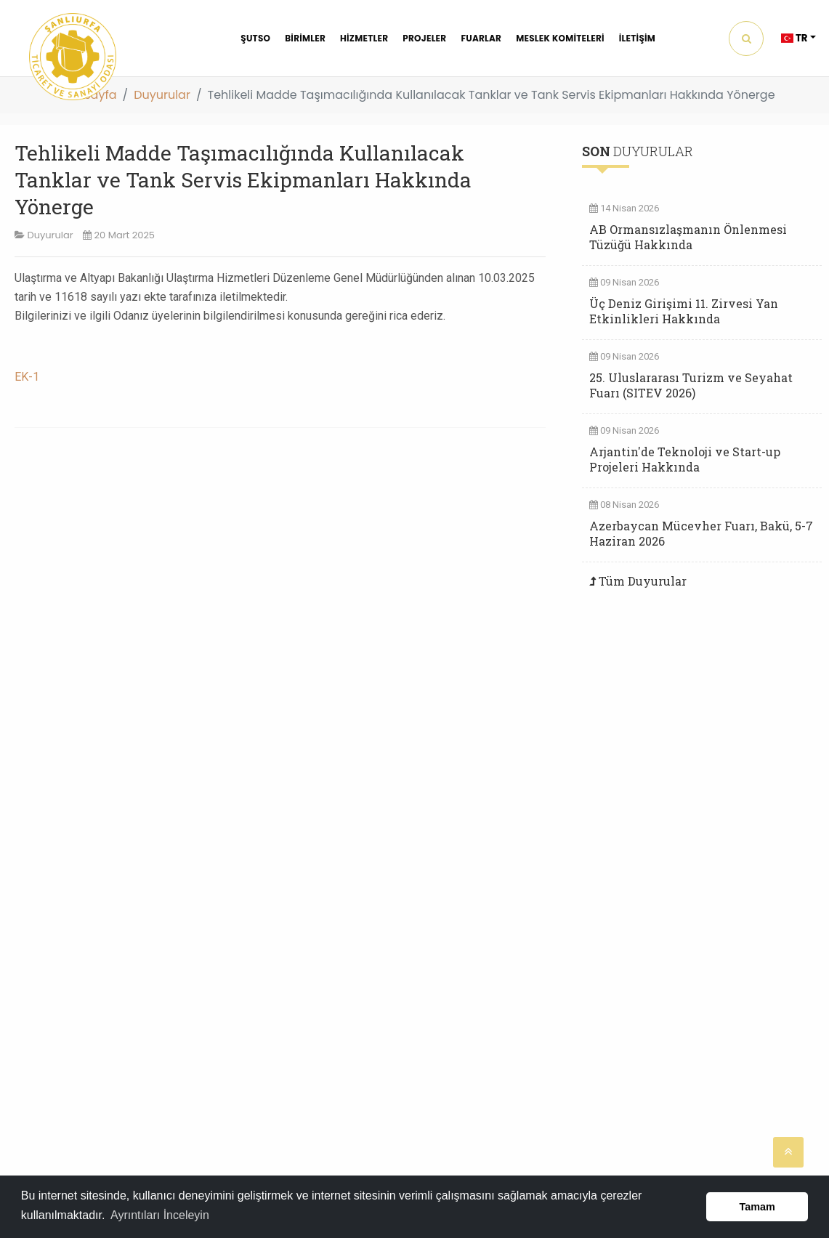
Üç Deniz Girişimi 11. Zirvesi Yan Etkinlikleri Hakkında (683, 311)
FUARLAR (481, 38)
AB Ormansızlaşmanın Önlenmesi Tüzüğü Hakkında (688, 237)
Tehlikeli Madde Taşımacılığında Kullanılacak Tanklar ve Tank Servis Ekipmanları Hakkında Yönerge (243, 179)
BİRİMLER (305, 38)
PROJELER (424, 38)
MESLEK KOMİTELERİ (560, 38)
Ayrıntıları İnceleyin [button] (159, 1215)
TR (793, 38)
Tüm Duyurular (643, 580)
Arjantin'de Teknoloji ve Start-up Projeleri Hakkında (684, 459)
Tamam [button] (757, 1207)
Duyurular (162, 94)
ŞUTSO (255, 38)
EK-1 (27, 377)
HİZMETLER (364, 38)
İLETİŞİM (637, 38)
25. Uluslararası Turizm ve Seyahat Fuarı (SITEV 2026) (691, 385)
